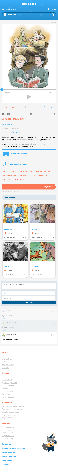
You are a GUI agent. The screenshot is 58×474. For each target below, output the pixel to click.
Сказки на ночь (8, 433)
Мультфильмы (8, 452)
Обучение (6, 394)
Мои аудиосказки (10, 9)
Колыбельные (8, 397)
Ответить (4, 318)
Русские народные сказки (13, 406)
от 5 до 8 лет (7, 362)
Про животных (8, 427)
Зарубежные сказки (10, 412)
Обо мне (53, 9)
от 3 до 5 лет (7, 359)
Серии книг (7, 460)
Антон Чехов (7, 124)
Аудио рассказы (9, 415)
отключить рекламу (52, 22)
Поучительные (8, 435)
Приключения (8, 385)
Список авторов (9, 456)
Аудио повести (8, 418)
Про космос (7, 430)
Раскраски (6, 444)
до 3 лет (5, 356)
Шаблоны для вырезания (13, 448)
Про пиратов (7, 438)
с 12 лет (5, 367)
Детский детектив (9, 382)
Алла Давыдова (14, 132)
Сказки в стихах (8, 388)
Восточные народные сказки (14, 409)
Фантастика (7, 380)
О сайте (5, 464)
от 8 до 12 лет (8, 365)
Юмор (4, 377)
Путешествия (7, 391)
